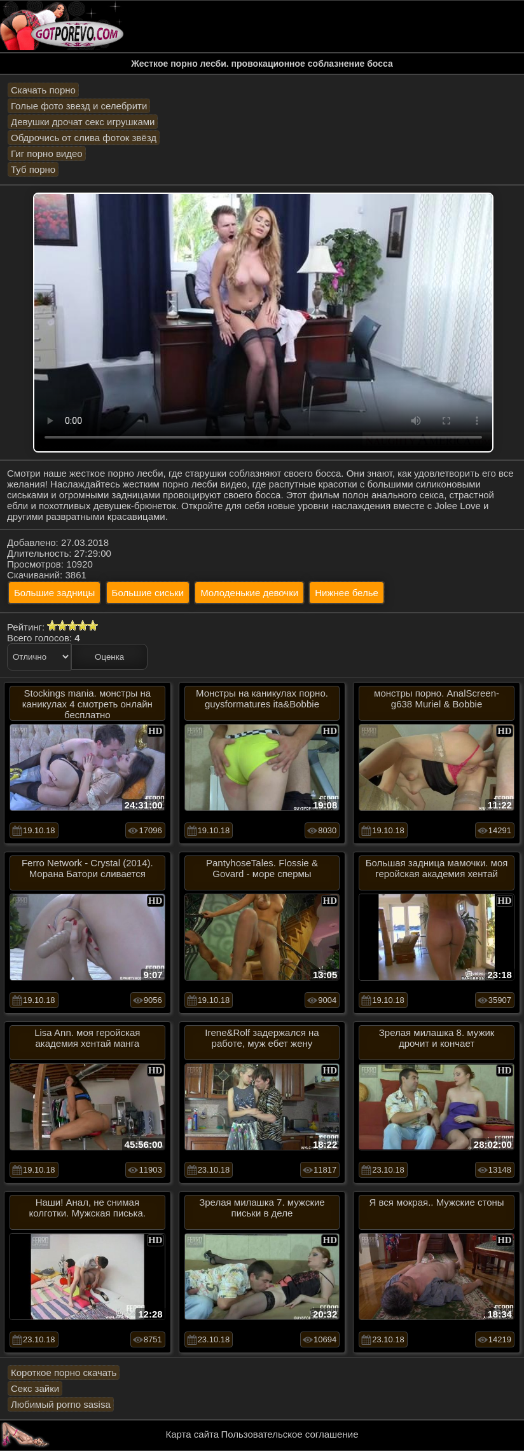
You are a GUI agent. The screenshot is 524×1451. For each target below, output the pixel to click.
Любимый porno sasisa (61, 1404)
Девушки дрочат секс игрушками (83, 121)
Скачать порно (43, 90)
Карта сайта (192, 1434)
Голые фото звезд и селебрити (79, 105)
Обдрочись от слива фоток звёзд (83, 137)
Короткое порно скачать (63, 1372)
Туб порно (33, 169)
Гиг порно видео (47, 153)
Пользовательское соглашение (289, 1434)
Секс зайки (35, 1388)
